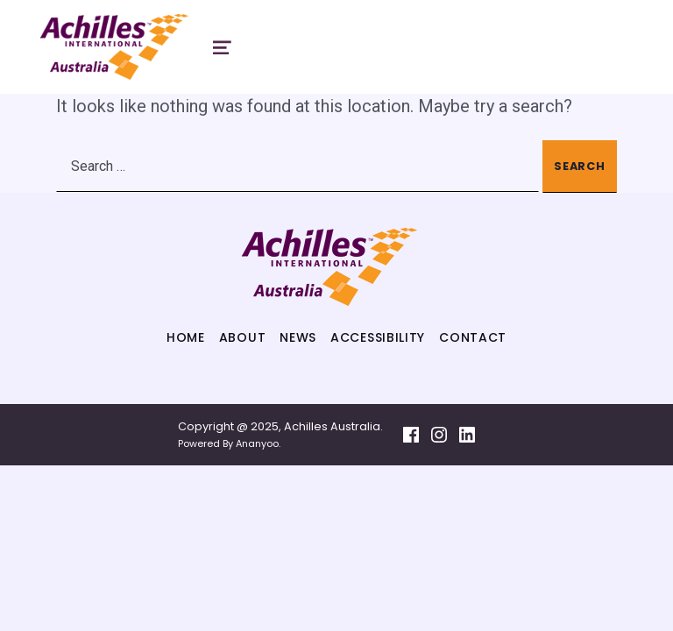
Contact (473, 337)
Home (185, 337)
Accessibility (377, 337)
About (242, 337)
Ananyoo (257, 443)
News (298, 337)
